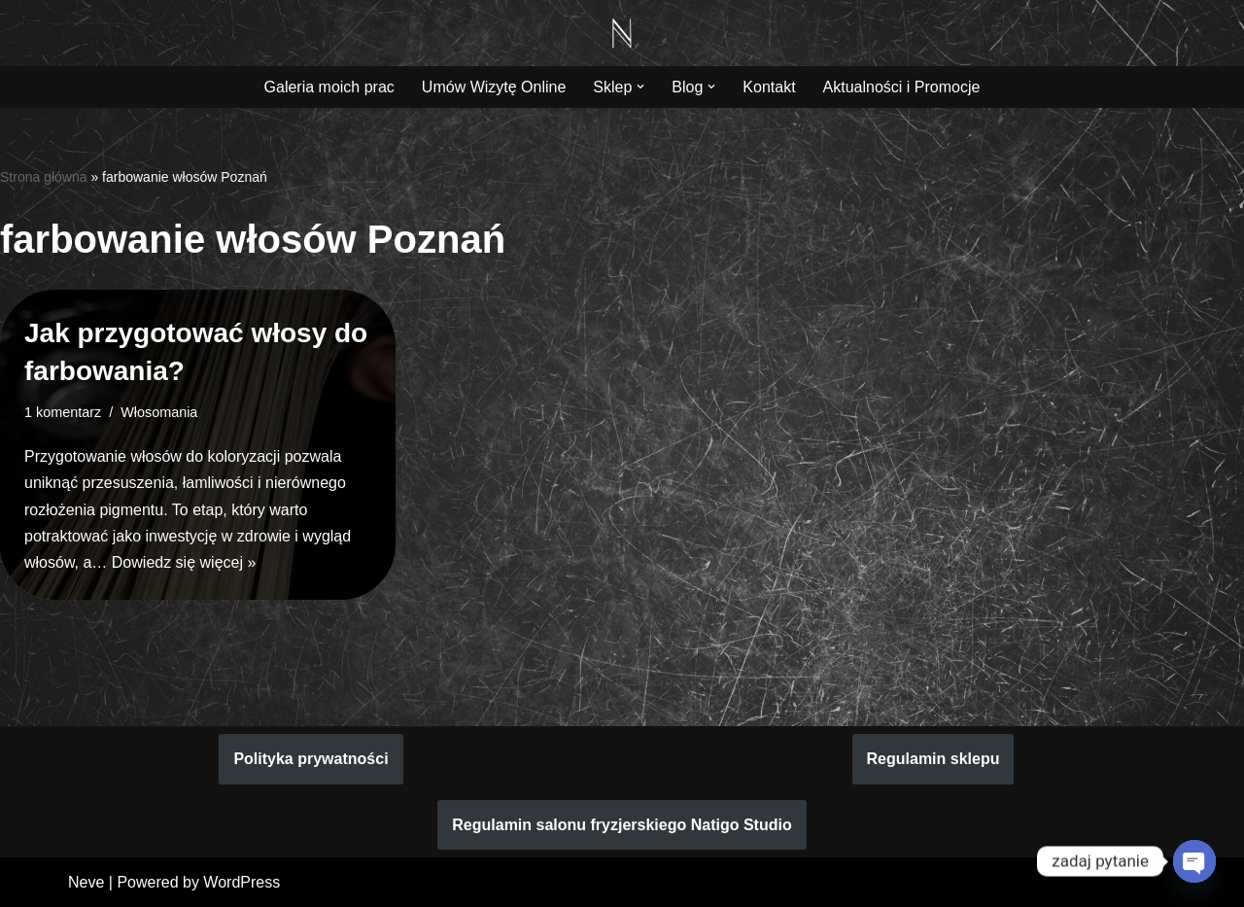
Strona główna (43, 177)
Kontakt (769, 87)
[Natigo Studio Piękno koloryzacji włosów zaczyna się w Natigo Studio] (622, 33)
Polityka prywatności (310, 758)
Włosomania (159, 412)
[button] (640, 86)
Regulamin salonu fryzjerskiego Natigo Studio (621, 825)
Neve (86, 882)
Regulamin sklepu (933, 758)
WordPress (241, 882)
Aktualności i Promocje (902, 87)
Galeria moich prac (329, 87)
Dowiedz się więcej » (184, 562)
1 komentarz (62, 412)
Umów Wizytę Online (494, 87)
